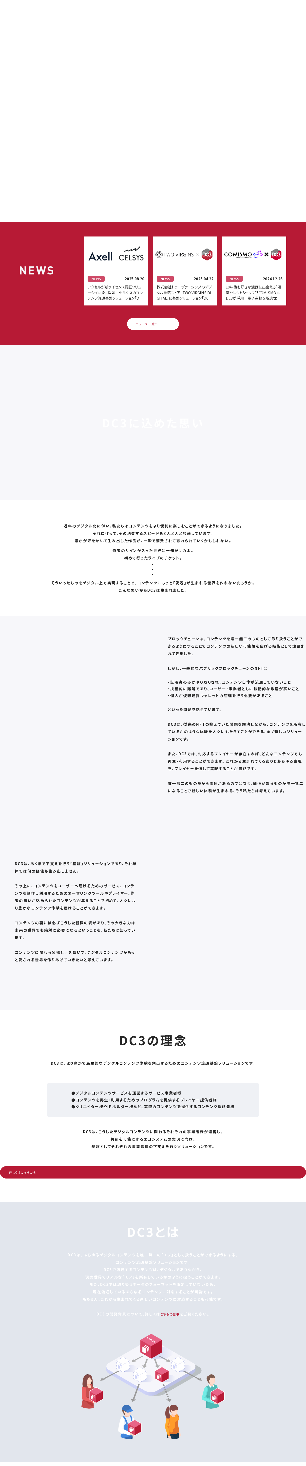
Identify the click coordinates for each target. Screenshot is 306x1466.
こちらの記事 (170, 1317)
